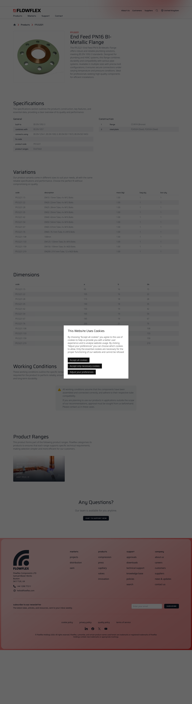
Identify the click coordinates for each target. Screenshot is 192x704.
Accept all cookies (78, 360)
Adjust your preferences (81, 372)
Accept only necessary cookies (85, 366)
